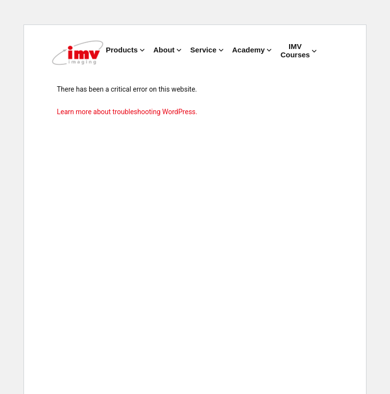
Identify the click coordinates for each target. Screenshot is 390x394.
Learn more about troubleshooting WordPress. (127, 112)
